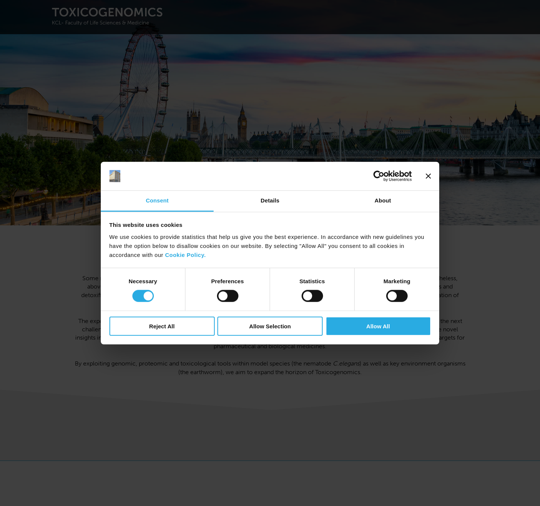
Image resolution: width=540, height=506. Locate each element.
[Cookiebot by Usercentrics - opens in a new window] (379, 176)
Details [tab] (270, 200)
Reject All (162, 326)
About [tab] (383, 200)
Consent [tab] (157, 200)
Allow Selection (270, 326)
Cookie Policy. (185, 255)
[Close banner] (428, 176)
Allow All (378, 326)
